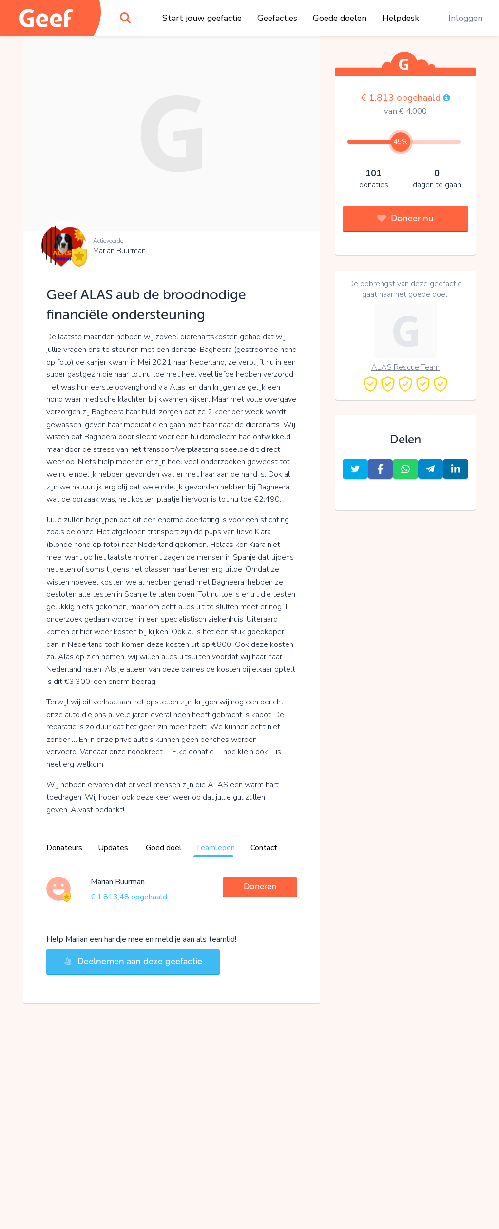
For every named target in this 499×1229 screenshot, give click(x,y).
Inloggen (465, 18)
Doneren (260, 886)
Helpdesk (400, 18)
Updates (113, 847)
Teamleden (215, 847)
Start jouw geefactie (202, 18)
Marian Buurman (119, 250)
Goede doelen (339, 18)
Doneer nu (405, 218)
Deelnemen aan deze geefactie (133, 961)
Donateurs (64, 847)
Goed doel (164, 847)
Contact (263, 847)
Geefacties (277, 18)
